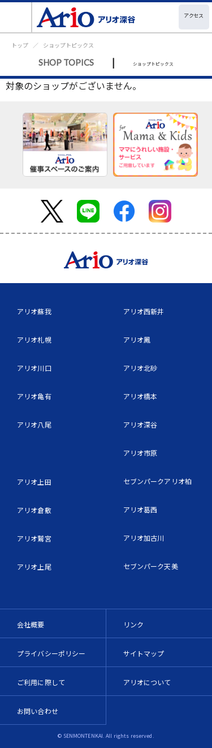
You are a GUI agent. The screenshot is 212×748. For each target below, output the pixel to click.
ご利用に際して (41, 682)
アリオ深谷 (140, 424)
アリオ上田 (34, 481)
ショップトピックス (68, 45)
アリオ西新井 (144, 311)
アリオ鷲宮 (34, 538)
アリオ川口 (34, 368)
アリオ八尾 (34, 424)
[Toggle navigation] (16, 17)
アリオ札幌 (34, 339)
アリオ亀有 (34, 396)
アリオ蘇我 (34, 311)
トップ (19, 45)
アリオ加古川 (144, 537)
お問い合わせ (37, 711)
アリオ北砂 (140, 368)
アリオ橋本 (140, 396)
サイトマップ (144, 653)
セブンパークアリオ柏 (157, 481)
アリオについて (147, 682)
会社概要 (31, 624)
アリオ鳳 (137, 339)
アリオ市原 (140, 453)
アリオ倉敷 (34, 510)
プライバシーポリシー (51, 653)
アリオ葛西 (140, 509)
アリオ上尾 (34, 566)
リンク (133, 624)
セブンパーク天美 (150, 566)
